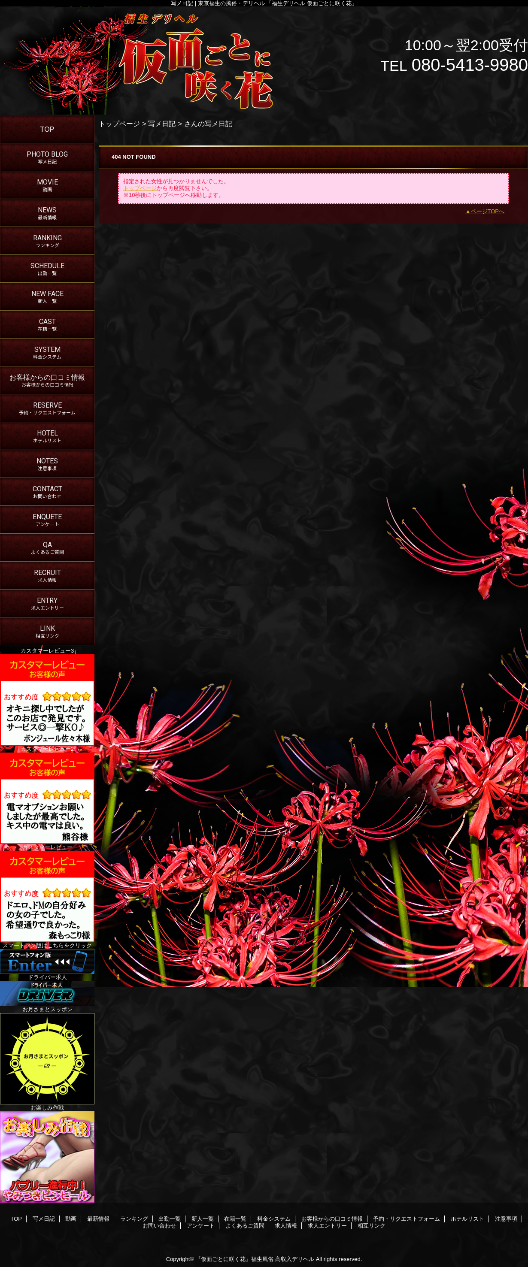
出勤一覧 (169, 1219)
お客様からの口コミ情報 (332, 1219)
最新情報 (98, 1219)
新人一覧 (202, 1219)
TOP (47, 129)
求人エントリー (327, 1225)
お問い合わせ (159, 1225)
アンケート (201, 1225)
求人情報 (286, 1225)
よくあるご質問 (244, 1225)
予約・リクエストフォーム (406, 1219)
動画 (70, 1219)
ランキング (134, 1219)
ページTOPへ (488, 211)
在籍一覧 (235, 1219)
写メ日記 (162, 123)
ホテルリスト (467, 1219)
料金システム (274, 1219)
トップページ (119, 123)
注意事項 (506, 1219)
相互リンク (371, 1225)
